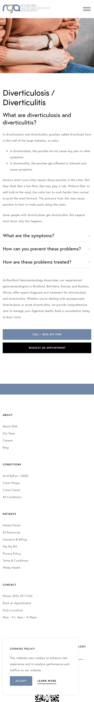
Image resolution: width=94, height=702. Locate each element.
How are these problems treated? (37, 262)
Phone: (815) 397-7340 (17, 596)
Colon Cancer (12, 490)
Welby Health (12, 567)
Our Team (9, 433)
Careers (8, 440)
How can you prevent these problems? (42, 249)
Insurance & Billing (15, 539)
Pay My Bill (10, 546)
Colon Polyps (11, 483)
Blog (6, 447)
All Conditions (12, 497)
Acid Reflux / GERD (15, 476)
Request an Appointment (47, 347)
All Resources (11, 532)
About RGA (10, 426)
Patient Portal (12, 525)
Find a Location (13, 610)
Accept (21, 680)
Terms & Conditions (16, 560)
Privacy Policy (12, 553)
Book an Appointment (17, 603)
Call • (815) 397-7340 (47, 334)
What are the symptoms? (28, 235)
